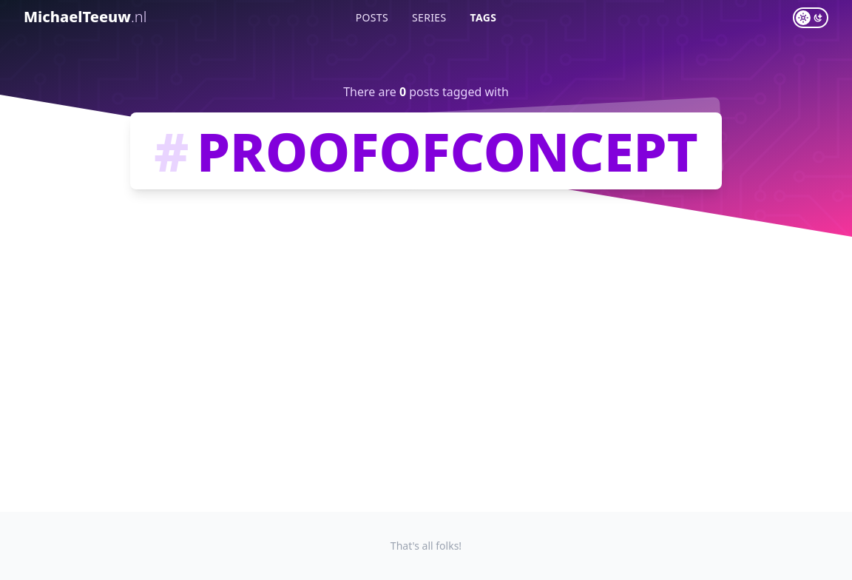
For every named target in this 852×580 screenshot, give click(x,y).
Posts (372, 17)
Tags (483, 17)
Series (429, 17)
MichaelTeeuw (85, 17)
